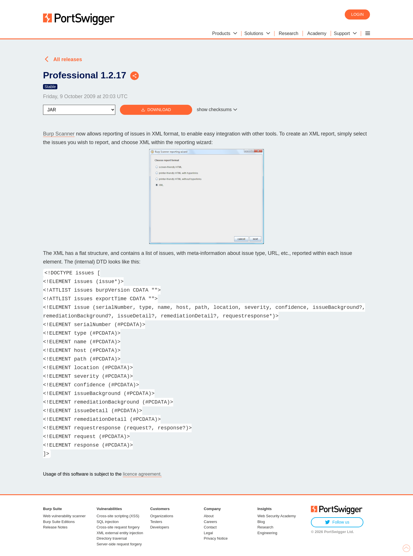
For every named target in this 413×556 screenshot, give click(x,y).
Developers (159, 527)
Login (357, 14)
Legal (208, 533)
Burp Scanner (59, 134)
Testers (156, 522)
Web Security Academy (276, 516)
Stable (50, 86)
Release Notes (55, 527)
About (209, 516)
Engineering (267, 533)
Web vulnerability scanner (64, 516)
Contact (210, 527)
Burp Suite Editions (59, 522)
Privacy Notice (216, 538)
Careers (210, 522)
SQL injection (108, 522)
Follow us (337, 522)
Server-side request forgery (119, 544)
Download (156, 110)
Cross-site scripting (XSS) (118, 516)
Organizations (161, 516)
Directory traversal (112, 538)
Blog (261, 522)
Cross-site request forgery (118, 527)
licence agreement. (142, 474)
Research (265, 527)
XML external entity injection (120, 533)
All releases (67, 59)
